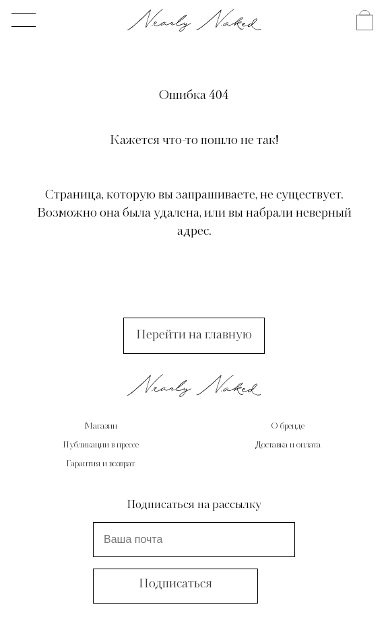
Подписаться (175, 584)
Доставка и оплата (288, 445)
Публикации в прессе (101, 445)
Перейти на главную (194, 335)
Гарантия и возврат (100, 464)
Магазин (100, 427)
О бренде (287, 427)
